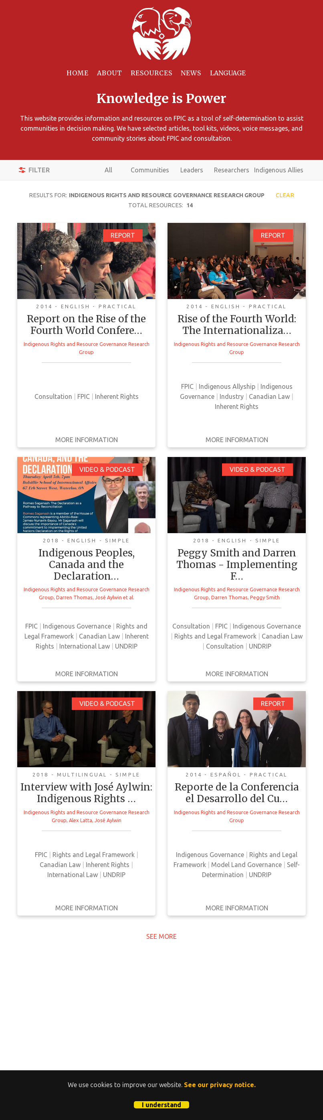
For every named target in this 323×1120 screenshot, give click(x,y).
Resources (151, 73)
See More (161, 936)
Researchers (231, 170)
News (191, 73)
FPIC (83, 396)
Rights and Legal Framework (215, 636)
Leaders (191, 170)
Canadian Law (269, 396)
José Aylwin (108, 597)
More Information (86, 439)
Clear (285, 195)
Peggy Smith (265, 597)
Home (78, 73)
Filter (39, 170)
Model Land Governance (246, 864)
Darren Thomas (74, 597)
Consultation (53, 396)
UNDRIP (126, 646)
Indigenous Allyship (227, 386)
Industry (232, 396)
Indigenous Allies (278, 170)
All (108, 170)
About (109, 73)
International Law (84, 646)
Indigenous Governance (77, 626)
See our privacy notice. (220, 1084)
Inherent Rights (117, 396)
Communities (150, 170)
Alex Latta (80, 820)
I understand (161, 1104)
